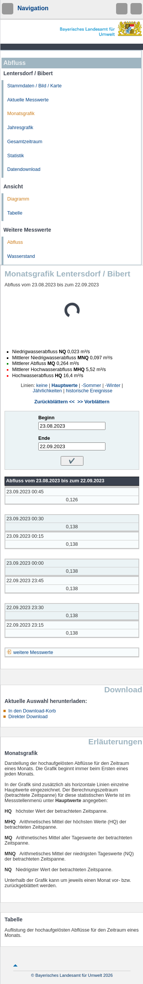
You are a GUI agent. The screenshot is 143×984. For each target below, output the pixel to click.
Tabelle (14, 213)
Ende (44, 438)
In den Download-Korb (32, 711)
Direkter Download (28, 716)
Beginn (46, 417)
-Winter (113, 385)
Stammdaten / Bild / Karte (34, 85)
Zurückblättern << (55, 401)
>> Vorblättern (93, 401)
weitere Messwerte (33, 652)
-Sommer (91, 385)
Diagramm (18, 199)
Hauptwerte (65, 385)
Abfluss (15, 242)
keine (41, 385)
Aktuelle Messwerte (28, 100)
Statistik (15, 155)
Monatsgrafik (21, 113)
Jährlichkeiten (47, 390)
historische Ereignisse (89, 390)
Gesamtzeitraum (24, 141)
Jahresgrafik (20, 127)
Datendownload (24, 169)
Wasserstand (21, 256)
